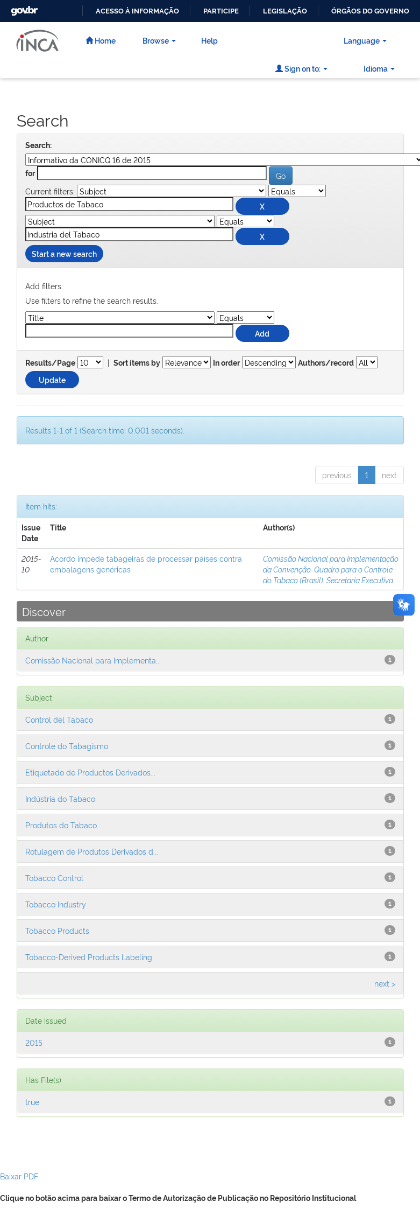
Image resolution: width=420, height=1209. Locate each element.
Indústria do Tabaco (60, 798)
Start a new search (64, 253)
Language (365, 40)
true (32, 1101)
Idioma (379, 68)
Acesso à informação (137, 11)
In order (226, 363)
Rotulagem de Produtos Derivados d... (91, 851)
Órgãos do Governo (370, 11)
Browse (159, 40)
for (30, 173)
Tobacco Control (54, 877)
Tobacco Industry (55, 904)
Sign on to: (301, 68)
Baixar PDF (19, 1176)
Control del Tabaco (59, 719)
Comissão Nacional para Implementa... (93, 660)
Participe (221, 11)
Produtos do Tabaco (61, 825)
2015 (33, 1042)
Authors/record (326, 363)
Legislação (285, 11)
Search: (38, 145)
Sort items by (136, 363)
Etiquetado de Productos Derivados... (90, 772)
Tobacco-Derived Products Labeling (88, 957)
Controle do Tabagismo (66, 745)
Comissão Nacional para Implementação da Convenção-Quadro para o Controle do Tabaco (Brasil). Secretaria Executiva (330, 569)
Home (101, 40)
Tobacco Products (57, 930)
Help (209, 40)
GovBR (23, 8)
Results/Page (50, 363)
